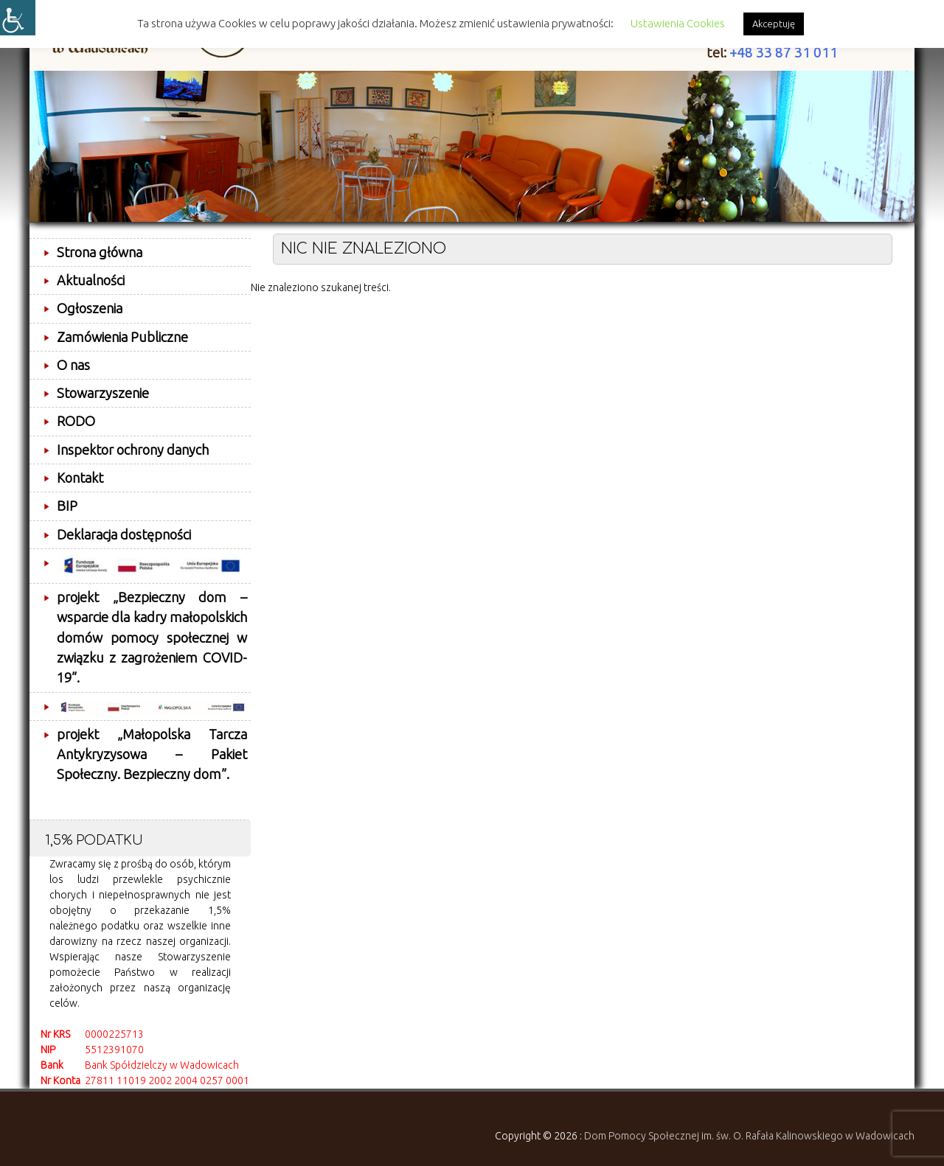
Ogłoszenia (89, 308)
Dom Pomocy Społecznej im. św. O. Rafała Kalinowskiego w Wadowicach (749, 1136)
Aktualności (91, 280)
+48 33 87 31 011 (783, 52)
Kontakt (80, 477)
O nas (73, 364)
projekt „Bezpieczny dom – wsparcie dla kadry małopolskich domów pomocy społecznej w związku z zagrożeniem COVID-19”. (152, 637)
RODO (76, 420)
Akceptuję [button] (773, 23)
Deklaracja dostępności (124, 534)
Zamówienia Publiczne (122, 336)
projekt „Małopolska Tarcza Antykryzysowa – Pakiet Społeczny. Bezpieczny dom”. (152, 754)
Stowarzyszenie (103, 392)
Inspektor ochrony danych (133, 449)
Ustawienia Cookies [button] (678, 23)
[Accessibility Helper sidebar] (17, 17)
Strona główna (99, 252)
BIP (67, 505)
